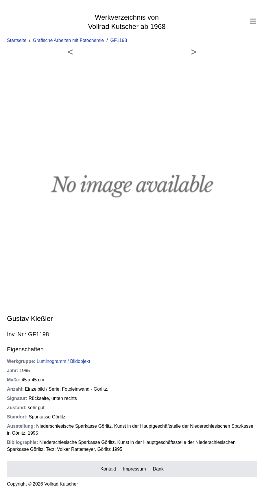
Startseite (17, 40)
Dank (158, 468)
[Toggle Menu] (253, 21)
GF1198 (118, 40)
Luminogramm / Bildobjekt (63, 361)
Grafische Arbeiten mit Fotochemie (68, 40)
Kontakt (108, 468)
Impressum (134, 468)
